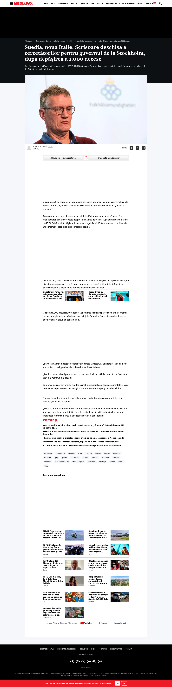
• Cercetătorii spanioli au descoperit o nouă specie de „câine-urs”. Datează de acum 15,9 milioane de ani (83, 426)
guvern (64, 458)
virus (46, 466)
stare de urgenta (78, 462)
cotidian (71, 453)
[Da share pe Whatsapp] (144, 148)
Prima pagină (29, 41)
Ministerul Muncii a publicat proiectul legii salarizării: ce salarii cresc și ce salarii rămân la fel (52, 611)
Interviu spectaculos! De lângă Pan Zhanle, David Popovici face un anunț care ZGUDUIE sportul (98, 548)
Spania (149, 3)
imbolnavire (75, 458)
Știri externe (87, 3)
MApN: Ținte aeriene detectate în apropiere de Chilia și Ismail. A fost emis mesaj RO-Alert (53, 534)
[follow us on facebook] (120, 623)
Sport (140, 3)
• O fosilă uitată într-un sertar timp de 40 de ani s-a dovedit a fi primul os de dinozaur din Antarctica (83, 432)
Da (118, 683)
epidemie (116, 453)
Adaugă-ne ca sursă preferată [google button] (63, 158)
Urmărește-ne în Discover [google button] (108, 158)
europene (47, 458)
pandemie (105, 458)
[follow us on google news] (51, 623)
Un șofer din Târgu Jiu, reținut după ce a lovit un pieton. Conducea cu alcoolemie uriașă (53, 295)
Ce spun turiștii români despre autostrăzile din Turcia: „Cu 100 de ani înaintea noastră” (98, 580)
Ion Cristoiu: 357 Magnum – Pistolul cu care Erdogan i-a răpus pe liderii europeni (53, 564)
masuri (85, 458)
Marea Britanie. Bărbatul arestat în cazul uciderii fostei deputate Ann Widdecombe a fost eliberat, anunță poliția (97, 295)
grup (56, 458)
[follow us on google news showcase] (68, 623)
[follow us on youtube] (86, 623)
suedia (120, 462)
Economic (63, 3)
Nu (124, 683)
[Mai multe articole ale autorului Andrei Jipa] (28, 148)
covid (80, 453)
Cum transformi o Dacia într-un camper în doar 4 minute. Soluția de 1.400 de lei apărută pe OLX (98, 596)
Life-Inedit (111, 3)
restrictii (116, 458)
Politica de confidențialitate (110, 649)
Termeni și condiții (87, 649)
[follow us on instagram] (103, 623)
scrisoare (47, 462)
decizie (107, 453)
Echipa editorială (47, 649)
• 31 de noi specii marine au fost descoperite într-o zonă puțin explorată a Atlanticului (82, 445)
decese (98, 453)
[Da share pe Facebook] (131, 148)
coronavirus (60, 453)
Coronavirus (40, 41)
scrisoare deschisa (62, 462)
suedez (112, 462)
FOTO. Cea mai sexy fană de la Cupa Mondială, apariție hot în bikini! (53, 580)
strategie (102, 462)
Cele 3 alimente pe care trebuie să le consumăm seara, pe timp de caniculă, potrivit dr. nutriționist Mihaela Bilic (53, 596)
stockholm (92, 462)
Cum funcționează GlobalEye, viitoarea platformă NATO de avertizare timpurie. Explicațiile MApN (97, 534)
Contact (128, 649)
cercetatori (48, 453)
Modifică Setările (86, 655)
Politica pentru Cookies (66, 649)
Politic (74, 3)
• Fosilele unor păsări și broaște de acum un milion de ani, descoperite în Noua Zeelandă (83, 438)
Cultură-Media (127, 3)
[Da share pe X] (137, 148)
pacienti (95, 458)
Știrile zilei (49, 3)
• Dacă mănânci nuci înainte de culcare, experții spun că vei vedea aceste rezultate (81, 442)
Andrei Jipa (37, 149)
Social (100, 3)
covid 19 (89, 453)
